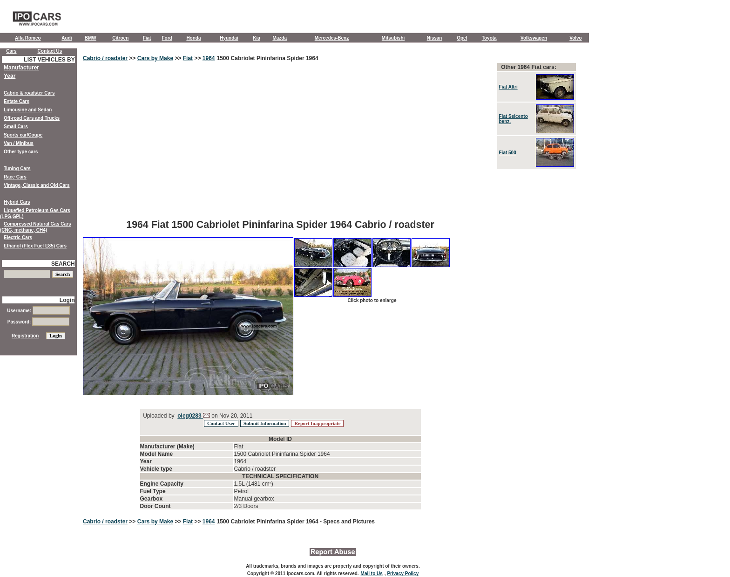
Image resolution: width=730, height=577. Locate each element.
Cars (11, 51)
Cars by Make (155, 58)
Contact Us (50, 51)
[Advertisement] (280, 147)
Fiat (147, 38)
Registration (25, 335)
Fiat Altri (508, 86)
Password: (38, 321)
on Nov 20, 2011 (231, 415)
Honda (193, 38)
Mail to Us (372, 573)
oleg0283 (190, 415)
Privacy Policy (403, 573)
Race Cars (15, 176)
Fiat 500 (507, 152)
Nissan (434, 38)
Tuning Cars (17, 168)
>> (132, 58)
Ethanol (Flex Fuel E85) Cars (35, 245)
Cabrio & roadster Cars (29, 93)
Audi (66, 38)
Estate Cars (16, 101)
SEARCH (63, 264)
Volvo (575, 38)
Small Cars (16, 126)
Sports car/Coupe (23, 134)
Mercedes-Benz (332, 38)
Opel (462, 38)
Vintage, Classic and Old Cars (37, 185)
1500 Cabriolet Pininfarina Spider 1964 (267, 58)
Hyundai (229, 38)
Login (67, 300)
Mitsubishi (393, 38)
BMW (90, 38)
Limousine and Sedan (28, 109)
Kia (256, 38)
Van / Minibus (19, 143)
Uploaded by (159, 415)
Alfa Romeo (28, 38)
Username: (38, 310)
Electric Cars (18, 237)
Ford (167, 38)
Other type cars (21, 151)
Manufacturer (21, 67)
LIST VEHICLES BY (49, 59)
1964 (209, 58)
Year (9, 76)
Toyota (489, 38)
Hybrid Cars (17, 202)
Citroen (120, 38)
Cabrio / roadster (105, 58)
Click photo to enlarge (371, 300)
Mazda (279, 38)
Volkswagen (533, 38)
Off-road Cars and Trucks (32, 118)
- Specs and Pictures (347, 521)
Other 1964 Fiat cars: (528, 67)
